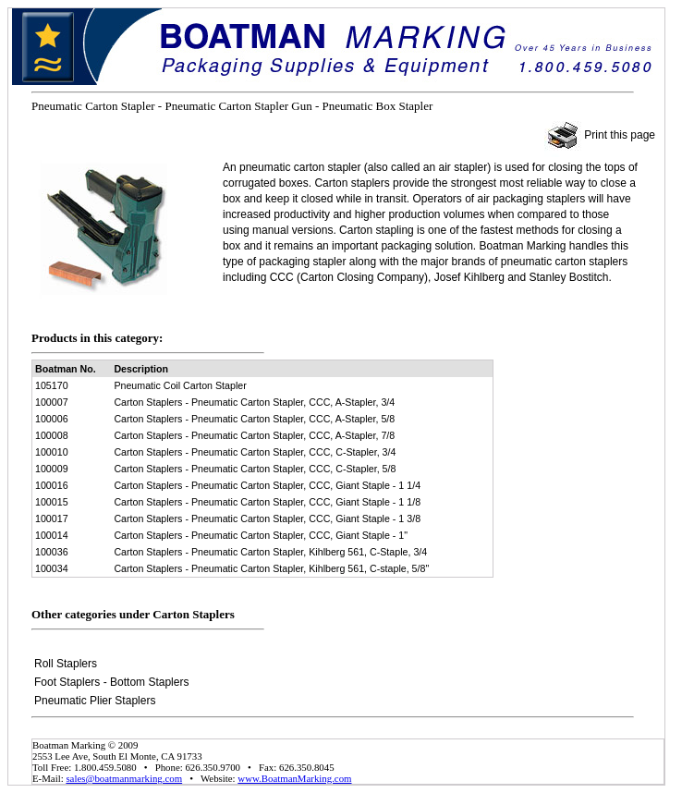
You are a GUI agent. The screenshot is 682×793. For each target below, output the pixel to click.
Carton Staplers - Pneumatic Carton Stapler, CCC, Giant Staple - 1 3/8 (267, 518)
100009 (51, 468)
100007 (51, 402)
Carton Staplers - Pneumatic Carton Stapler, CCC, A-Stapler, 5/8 (254, 418)
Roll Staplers (65, 663)
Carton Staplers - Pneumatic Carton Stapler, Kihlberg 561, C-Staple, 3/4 (270, 551)
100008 (51, 435)
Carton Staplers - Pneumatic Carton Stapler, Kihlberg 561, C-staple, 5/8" (271, 568)
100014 (51, 535)
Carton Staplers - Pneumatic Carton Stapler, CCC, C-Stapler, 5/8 (255, 468)
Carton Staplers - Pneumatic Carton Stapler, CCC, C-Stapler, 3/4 (255, 452)
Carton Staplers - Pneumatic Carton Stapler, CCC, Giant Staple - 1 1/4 (267, 485)
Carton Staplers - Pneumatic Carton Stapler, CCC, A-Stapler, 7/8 (254, 435)
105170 (51, 385)
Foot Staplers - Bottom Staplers (111, 682)
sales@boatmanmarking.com (124, 778)
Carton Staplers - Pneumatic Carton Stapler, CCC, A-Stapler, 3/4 (254, 402)
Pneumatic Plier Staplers (94, 700)
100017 (51, 518)
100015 (51, 501)
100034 (51, 568)
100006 (51, 418)
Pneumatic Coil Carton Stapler (180, 385)
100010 (51, 452)
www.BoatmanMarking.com (294, 778)
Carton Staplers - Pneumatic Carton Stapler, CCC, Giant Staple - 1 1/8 (267, 501)
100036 (51, 551)
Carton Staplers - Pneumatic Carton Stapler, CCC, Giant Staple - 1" (261, 535)
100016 (51, 485)
